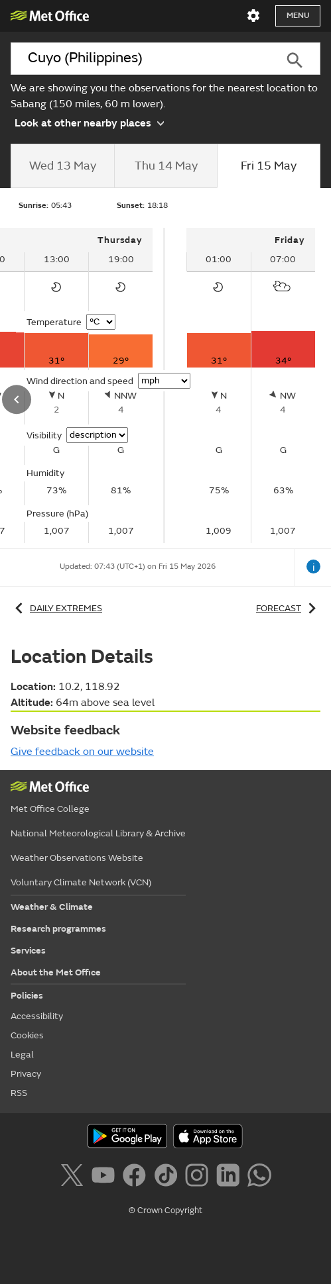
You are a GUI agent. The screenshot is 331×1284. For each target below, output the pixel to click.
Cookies (27, 1035)
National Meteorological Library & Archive (98, 833)
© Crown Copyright (165, 1210)
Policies (27, 995)
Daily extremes (56, 608)
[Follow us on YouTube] (106, 1177)
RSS (19, 1093)
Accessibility (37, 1016)
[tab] (62, 166)
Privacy (26, 1073)
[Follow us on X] (74, 1177)
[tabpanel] (251, 385)
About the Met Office (56, 972)
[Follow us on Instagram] (199, 1177)
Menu (298, 16)
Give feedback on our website (82, 751)
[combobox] (140, 58)
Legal (22, 1054)
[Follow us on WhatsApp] (259, 1177)
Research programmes (58, 928)
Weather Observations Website (77, 858)
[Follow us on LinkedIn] (230, 1177)
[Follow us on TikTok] (168, 1177)
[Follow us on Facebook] (137, 1177)
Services (28, 950)
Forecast (288, 608)
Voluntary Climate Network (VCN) (81, 882)
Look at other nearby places (89, 122)
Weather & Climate (52, 907)
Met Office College (50, 809)
